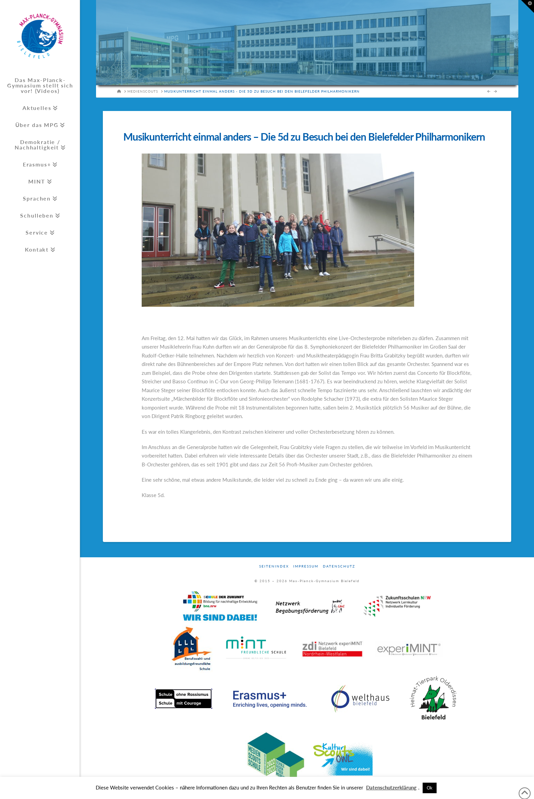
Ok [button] (430, 787)
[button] (527, 6)
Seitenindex (274, 566)
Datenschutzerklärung (391, 787)
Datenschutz (339, 566)
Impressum (305, 566)
